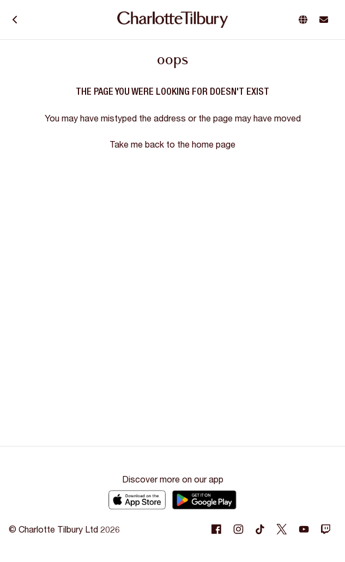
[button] (305, 19)
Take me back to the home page (172, 144)
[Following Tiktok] (260, 529)
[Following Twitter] (282, 529)
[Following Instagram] (238, 529)
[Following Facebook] (216, 529)
